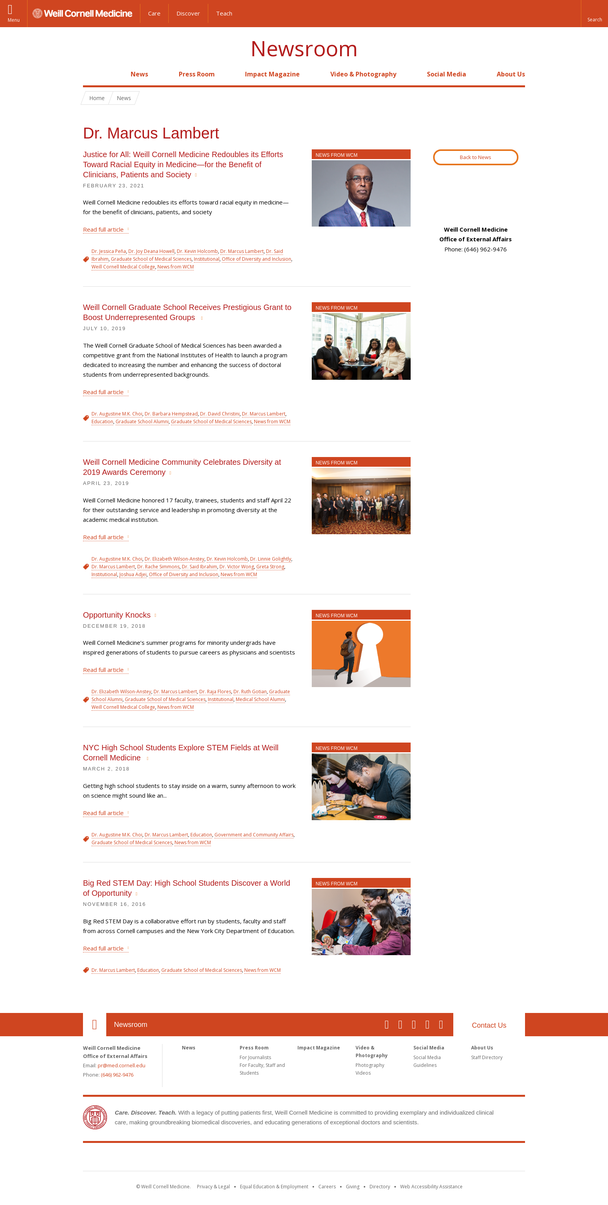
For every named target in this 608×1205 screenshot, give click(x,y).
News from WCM (337, 155)
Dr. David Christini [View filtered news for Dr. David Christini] (220, 413)
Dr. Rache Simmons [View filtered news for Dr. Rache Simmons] (158, 566)
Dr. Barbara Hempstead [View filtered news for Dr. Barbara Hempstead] (171, 413)
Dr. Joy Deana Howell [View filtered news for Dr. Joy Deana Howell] (151, 251)
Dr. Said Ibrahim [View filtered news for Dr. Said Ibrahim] (199, 566)
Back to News (475, 157)
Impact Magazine (272, 74)
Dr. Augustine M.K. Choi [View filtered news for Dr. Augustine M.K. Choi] (117, 413)
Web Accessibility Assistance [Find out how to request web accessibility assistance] (431, 1186)
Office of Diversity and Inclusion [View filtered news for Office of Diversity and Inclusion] (256, 259)
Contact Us (489, 1025)
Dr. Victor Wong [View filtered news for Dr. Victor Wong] (236, 566)
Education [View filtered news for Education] (102, 421)
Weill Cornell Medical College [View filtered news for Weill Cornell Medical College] (123, 266)
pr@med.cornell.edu (121, 1065)
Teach (224, 13)
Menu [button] (14, 20)
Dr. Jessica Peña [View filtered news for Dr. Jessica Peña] (109, 251)
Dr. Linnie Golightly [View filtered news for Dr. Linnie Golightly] (270, 559)
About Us (511, 74)
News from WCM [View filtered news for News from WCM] (175, 266)
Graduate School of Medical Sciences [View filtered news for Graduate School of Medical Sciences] (151, 259)
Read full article (103, 229)
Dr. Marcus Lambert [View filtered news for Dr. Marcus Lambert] (242, 251)
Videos (363, 1073)
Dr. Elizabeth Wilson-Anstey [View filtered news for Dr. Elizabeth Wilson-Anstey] (174, 559)
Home (91, 74)
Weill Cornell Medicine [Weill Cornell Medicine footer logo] (304, 1158)
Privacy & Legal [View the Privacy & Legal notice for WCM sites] (213, 1186)
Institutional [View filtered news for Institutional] (206, 259)
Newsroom (304, 48)
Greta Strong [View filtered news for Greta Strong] (270, 566)
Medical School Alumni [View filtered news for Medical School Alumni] (260, 699)
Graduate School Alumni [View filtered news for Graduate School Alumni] (142, 421)
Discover (188, 13)
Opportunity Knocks (117, 615)
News (139, 74)
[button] (594, 13)
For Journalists (255, 1057)
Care (154, 13)
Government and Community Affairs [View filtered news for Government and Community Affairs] (254, 834)
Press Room (197, 74)
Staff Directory (487, 1057)
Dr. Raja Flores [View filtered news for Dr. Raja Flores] (215, 691)
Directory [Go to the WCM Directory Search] (380, 1186)
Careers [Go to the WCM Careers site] (327, 1186)
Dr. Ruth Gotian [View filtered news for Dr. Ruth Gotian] (250, 691)
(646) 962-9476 (117, 1074)
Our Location (94, 1024)
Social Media (446, 74)
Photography (370, 1065)
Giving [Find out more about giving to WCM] (352, 1186)
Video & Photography (363, 74)
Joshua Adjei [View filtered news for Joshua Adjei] (133, 574)
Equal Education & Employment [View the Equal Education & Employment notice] (274, 1186)
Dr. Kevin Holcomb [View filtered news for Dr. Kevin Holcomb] (197, 251)
